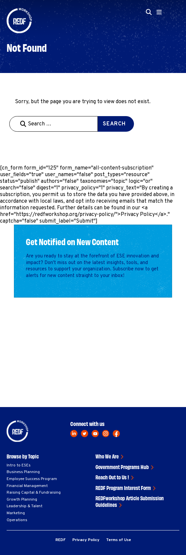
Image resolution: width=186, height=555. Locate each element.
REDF (60, 540)
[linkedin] (74, 433)
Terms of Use (118, 540)
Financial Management (27, 486)
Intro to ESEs (19, 465)
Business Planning (23, 472)
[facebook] (116, 433)
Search (114, 124)
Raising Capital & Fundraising (34, 492)
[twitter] (84, 433)
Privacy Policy (85, 540)
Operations (17, 520)
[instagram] (105, 433)
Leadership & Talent (24, 506)
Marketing (16, 513)
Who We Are (107, 456)
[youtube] (95, 433)
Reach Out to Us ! (112, 477)
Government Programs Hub (122, 466)
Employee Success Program (32, 479)
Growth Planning (22, 499)
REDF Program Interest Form (123, 487)
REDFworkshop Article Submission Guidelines (129, 501)
